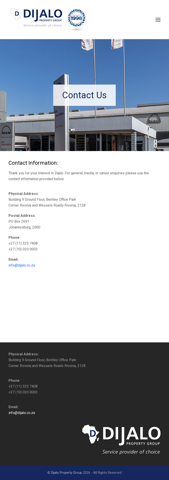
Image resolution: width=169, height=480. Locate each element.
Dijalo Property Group (66, 473)
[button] (158, 19)
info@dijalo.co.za (22, 265)
